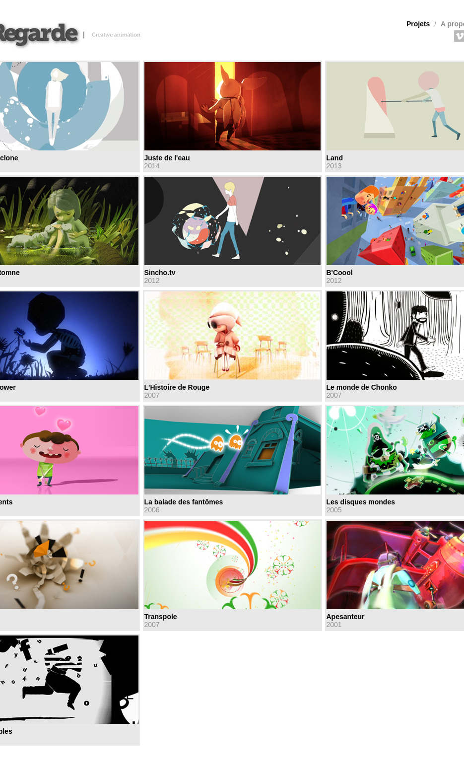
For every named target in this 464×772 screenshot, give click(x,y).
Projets (418, 24)
